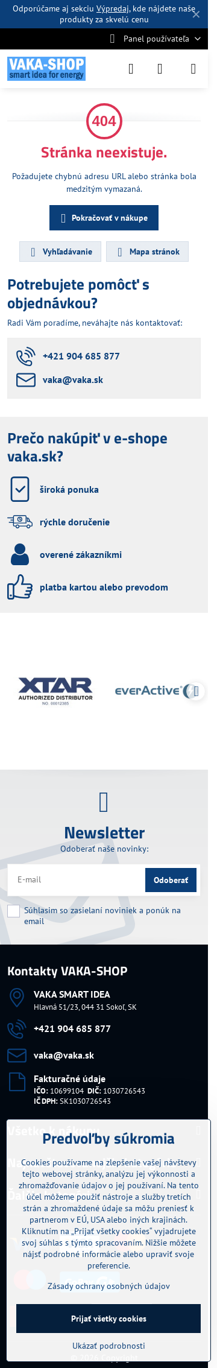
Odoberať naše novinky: (104, 848)
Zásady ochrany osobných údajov (109, 1286)
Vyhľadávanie (59, 252)
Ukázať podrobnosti (108, 1345)
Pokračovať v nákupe (102, 218)
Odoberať (171, 880)
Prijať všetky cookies (108, 1318)
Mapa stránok (147, 252)
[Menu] (193, 69)
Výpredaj (112, 8)
